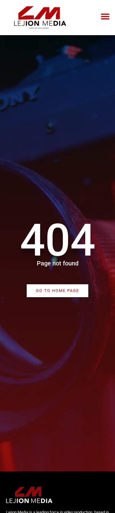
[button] (105, 16)
